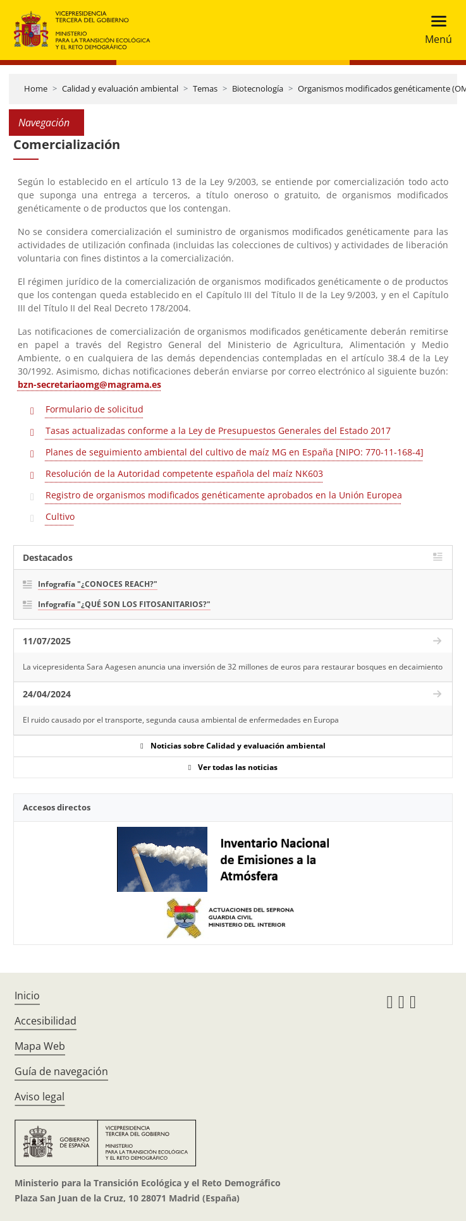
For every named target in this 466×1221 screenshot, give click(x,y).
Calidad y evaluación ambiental (120, 88)
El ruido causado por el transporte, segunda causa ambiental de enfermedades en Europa (181, 719)
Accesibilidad (46, 1021)
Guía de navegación (61, 1071)
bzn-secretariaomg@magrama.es (89, 384)
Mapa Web (40, 1046)
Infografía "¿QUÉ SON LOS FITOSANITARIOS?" (124, 604)
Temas (205, 88)
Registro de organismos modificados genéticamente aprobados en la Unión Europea (224, 495)
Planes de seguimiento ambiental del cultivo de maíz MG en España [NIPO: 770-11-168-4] (235, 452)
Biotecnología (257, 88)
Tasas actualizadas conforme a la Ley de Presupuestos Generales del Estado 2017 (218, 430)
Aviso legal (39, 1097)
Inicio (27, 995)
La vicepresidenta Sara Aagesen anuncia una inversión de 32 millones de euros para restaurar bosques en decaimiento (233, 666)
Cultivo (60, 516)
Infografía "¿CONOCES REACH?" (97, 584)
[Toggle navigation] (435, 30)
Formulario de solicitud (95, 409)
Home (35, 88)
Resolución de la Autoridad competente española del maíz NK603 (184, 473)
